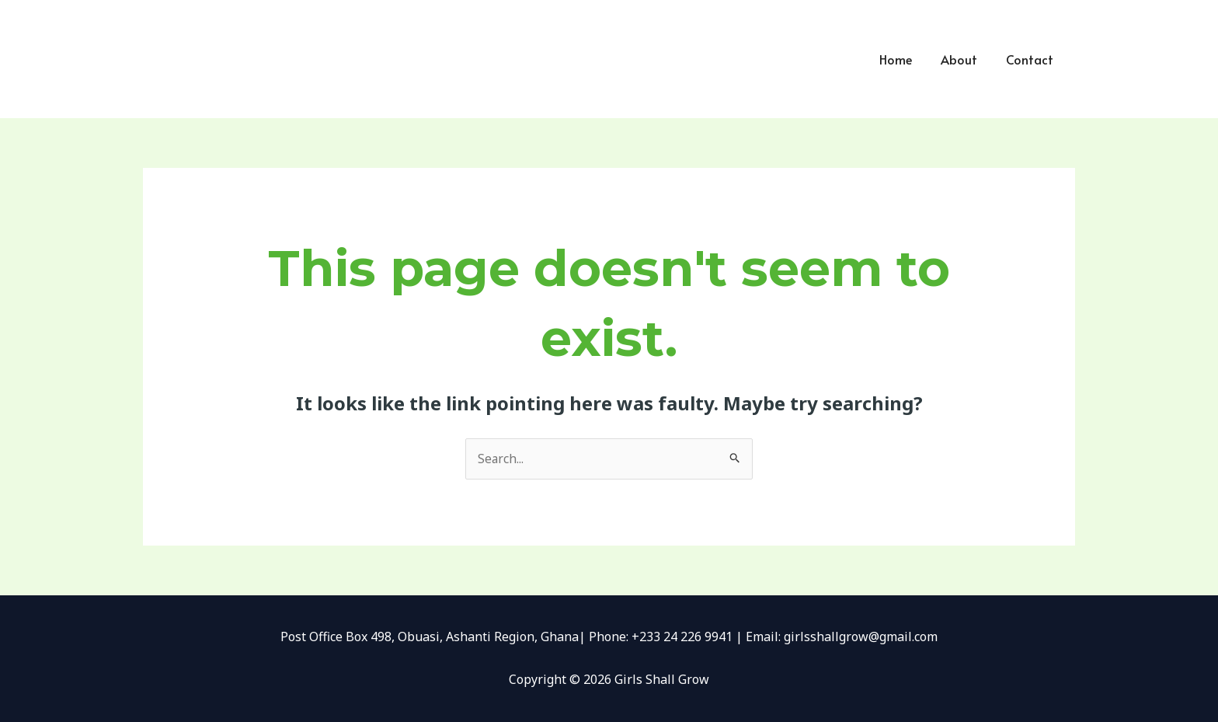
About (964, 59)
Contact (1031, 59)
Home (905, 59)
